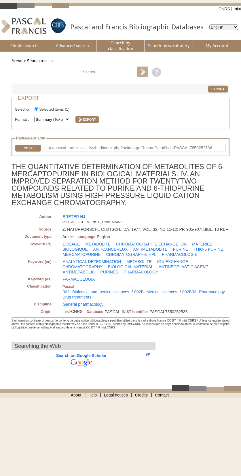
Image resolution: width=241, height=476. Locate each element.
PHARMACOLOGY (141, 272)
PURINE (180, 249)
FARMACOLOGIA (79, 279)
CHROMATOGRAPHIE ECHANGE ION (151, 244)
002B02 (189, 292)
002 (66, 292)
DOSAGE (71, 244)
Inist (237, 9)
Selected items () (54, 109)
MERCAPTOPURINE (82, 254)
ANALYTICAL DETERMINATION (92, 261)
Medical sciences (162, 292)
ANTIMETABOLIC (79, 272)
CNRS (224, 9)
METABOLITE (98, 244)
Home (17, 60)
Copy (28, 148)
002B (139, 292)
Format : (22, 119)
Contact (162, 395)
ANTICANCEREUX (110, 249)
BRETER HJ (74, 216)
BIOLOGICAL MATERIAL (130, 267)
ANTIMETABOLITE (150, 249)
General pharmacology (83, 304)
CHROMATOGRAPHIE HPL (131, 254)
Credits (141, 395)
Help (92, 395)
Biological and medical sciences (100, 292)
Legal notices (116, 395)
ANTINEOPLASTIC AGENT (183, 267)
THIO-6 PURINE (208, 249)
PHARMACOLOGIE (180, 254)
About (76, 395)
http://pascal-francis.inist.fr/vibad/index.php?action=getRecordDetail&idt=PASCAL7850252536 (128, 148)
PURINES (109, 272)
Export (217, 89)
